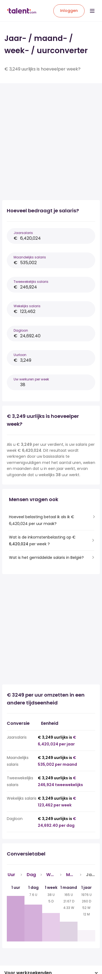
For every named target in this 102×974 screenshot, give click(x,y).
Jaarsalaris (23, 232)
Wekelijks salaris (27, 306)
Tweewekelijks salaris (31, 281)
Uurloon (20, 355)
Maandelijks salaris (30, 257)
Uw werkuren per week (31, 379)
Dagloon (21, 330)
